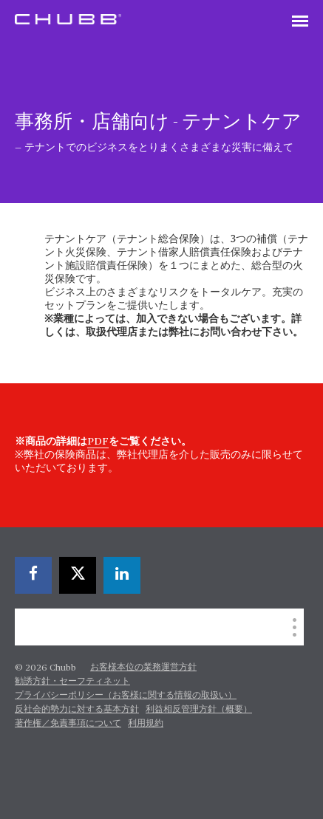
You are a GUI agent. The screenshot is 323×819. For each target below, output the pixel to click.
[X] (77, 575)
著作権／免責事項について (68, 723)
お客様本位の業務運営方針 (143, 667)
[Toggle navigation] (300, 22)
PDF (98, 441)
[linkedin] (121, 575)
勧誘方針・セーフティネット (72, 681)
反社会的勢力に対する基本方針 (77, 709)
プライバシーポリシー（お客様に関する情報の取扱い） (126, 695)
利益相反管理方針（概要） (199, 709)
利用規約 (145, 723)
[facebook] (33, 575)
